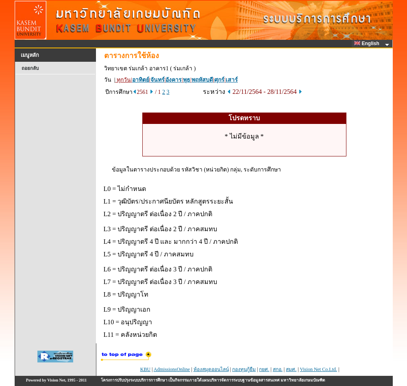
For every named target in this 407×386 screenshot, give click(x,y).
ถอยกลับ (30, 68)
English (368, 43)
